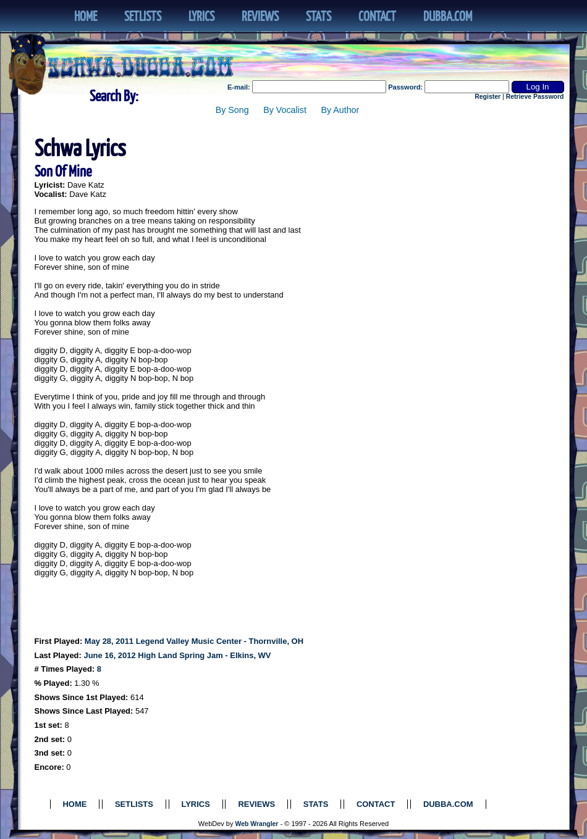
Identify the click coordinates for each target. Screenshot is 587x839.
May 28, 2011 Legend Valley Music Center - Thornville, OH (194, 641)
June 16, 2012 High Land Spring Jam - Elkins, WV (177, 655)
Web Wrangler (257, 823)
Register (487, 96)
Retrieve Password (535, 96)
